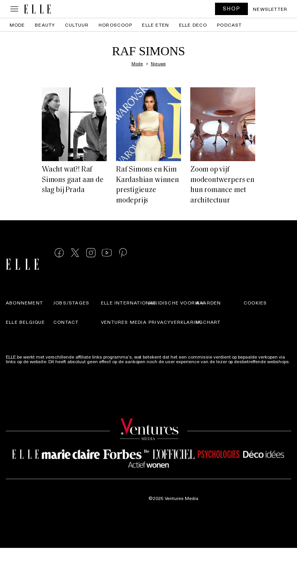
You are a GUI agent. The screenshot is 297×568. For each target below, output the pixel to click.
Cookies (255, 302)
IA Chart (208, 321)
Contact (66, 321)
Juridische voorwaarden (184, 302)
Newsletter (270, 8)
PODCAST (229, 24)
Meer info (16, 365)
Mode (17, 24)
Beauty (45, 24)
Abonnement (24, 302)
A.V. (200, 302)
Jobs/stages (71, 302)
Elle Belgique (25, 321)
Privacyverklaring (175, 321)
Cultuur (77, 24)
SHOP (232, 8)
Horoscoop (115, 24)
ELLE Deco (193, 24)
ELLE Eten (155, 24)
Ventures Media (124, 321)
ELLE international (128, 302)
